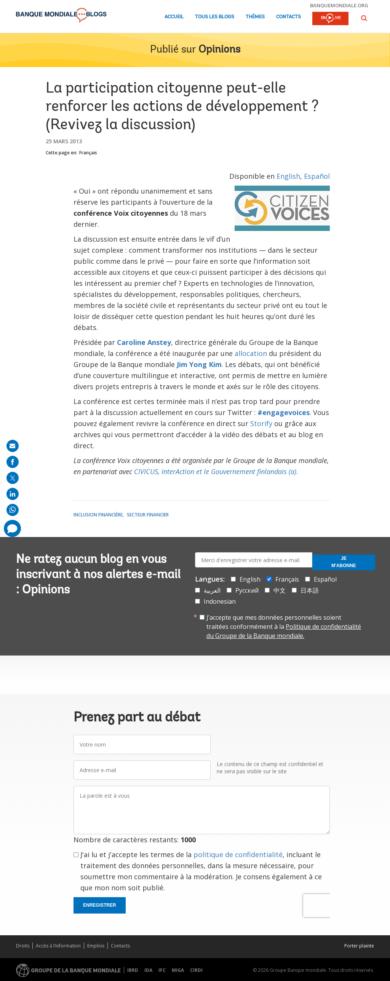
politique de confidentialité (238, 854)
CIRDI (196, 970)
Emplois (95, 946)
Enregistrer (99, 905)
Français (88, 152)
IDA (148, 970)
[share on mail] (12, 446)
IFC (162, 970)
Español (317, 176)
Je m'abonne (343, 562)
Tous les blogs (214, 16)
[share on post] (12, 478)
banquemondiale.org (339, 5)
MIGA (178, 970)
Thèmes (255, 16)
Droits (22, 946)
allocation (251, 353)
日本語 (309, 590)
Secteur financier (148, 514)
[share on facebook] (12, 462)
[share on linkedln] (12, 494)
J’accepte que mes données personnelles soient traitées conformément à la (283, 626)
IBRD (132, 970)
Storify (261, 423)
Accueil (174, 16)
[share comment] (12, 528)
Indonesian (220, 601)
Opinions (219, 50)
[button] (364, 18)
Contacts (288, 16)
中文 (279, 590)
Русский (247, 590)
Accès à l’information (58, 946)
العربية (212, 590)
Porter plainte (359, 946)
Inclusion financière (98, 514)
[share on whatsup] (12, 510)
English (288, 176)
